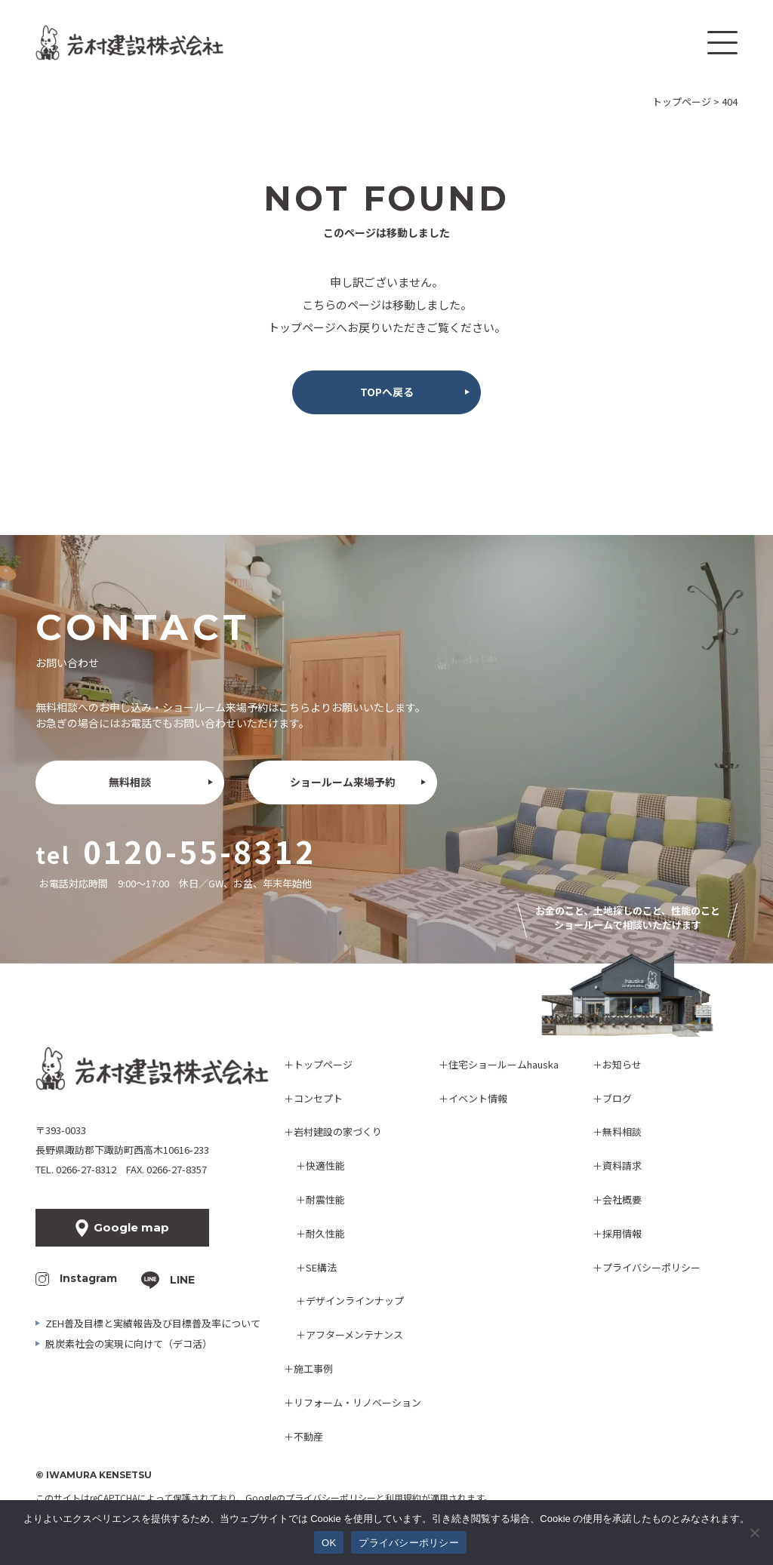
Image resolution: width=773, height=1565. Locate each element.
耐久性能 (325, 1233)
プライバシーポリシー (651, 1267)
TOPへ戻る (387, 391)
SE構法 (321, 1267)
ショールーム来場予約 (343, 781)
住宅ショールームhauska (503, 1064)
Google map (131, 1227)
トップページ (323, 1064)
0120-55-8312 (199, 851)
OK (329, 1542)
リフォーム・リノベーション (357, 1402)
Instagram (88, 1278)
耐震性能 (325, 1199)
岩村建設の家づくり (338, 1131)
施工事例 (313, 1368)
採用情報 (622, 1233)
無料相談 (130, 781)
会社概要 (622, 1199)
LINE (182, 1280)
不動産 (308, 1436)
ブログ (617, 1098)
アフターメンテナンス (354, 1334)
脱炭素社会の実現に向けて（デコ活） (128, 1343)
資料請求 (622, 1165)
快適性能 (325, 1165)
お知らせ (622, 1064)
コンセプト (318, 1098)
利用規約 (403, 1497)
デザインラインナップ (355, 1300)
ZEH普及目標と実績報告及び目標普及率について (152, 1323)
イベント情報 (477, 1098)
